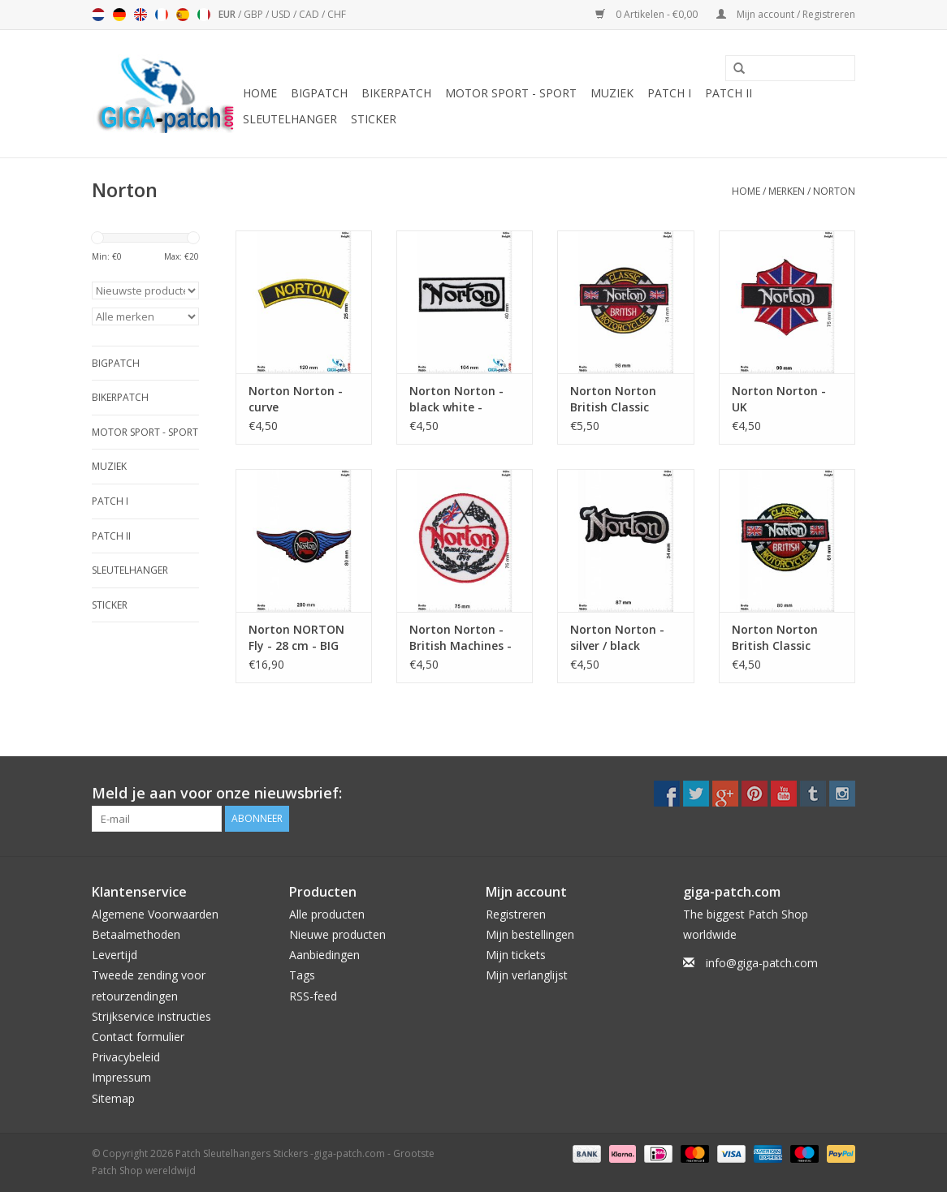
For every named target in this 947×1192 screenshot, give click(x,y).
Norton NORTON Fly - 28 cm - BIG (296, 637)
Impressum (121, 1077)
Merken (786, 191)
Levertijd (114, 954)
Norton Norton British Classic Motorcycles (775, 638)
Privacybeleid (126, 1057)
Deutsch (119, 14)
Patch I (669, 93)
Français (161, 14)
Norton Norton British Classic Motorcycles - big (619, 399)
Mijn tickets (516, 954)
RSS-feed (313, 996)
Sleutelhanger (290, 119)
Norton (834, 191)
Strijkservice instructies (151, 1016)
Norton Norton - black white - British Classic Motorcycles (456, 399)
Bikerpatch (396, 93)
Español (182, 14)
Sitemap (113, 1098)
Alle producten (327, 914)
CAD (310, 14)
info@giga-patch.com (762, 962)
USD (282, 14)
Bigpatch (319, 93)
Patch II (728, 93)
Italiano (203, 14)
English (140, 14)
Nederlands (98, 14)
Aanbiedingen (324, 954)
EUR (228, 14)
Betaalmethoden (136, 934)
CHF (336, 14)
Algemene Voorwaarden (155, 914)
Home (260, 93)
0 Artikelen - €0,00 (647, 14)
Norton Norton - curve (296, 399)
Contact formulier (138, 1036)
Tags (302, 975)
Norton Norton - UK (779, 399)
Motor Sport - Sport (511, 93)
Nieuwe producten (337, 934)
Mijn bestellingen (530, 934)
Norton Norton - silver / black (617, 637)
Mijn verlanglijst (527, 975)
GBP (255, 14)
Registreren (516, 914)
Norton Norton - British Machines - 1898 (460, 638)
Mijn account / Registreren (785, 14)
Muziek (611, 93)
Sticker (373, 119)
